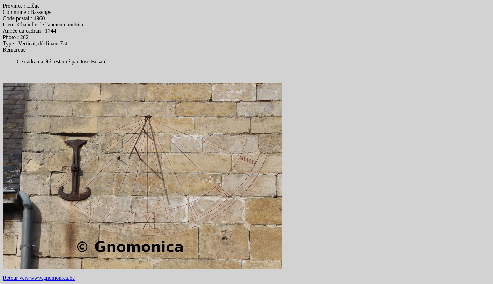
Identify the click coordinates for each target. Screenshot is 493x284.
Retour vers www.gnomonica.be (39, 278)
